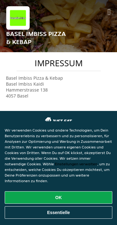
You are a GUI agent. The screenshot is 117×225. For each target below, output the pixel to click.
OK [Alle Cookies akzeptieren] (58, 197)
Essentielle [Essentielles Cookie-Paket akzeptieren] (58, 212)
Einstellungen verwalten (76, 164)
